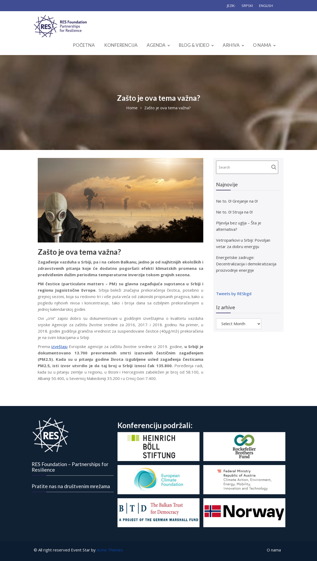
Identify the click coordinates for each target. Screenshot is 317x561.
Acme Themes (110, 549)
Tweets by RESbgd (233, 293)
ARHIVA (231, 45)
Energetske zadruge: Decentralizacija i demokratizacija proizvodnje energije (246, 264)
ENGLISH (266, 5)
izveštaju (59, 346)
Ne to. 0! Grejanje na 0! (237, 201)
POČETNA (84, 45)
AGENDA (156, 45)
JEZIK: (231, 5)
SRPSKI (247, 5)
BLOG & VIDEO (194, 45)
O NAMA (262, 45)
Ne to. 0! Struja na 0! (234, 212)
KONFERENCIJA (121, 45)
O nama (274, 549)
